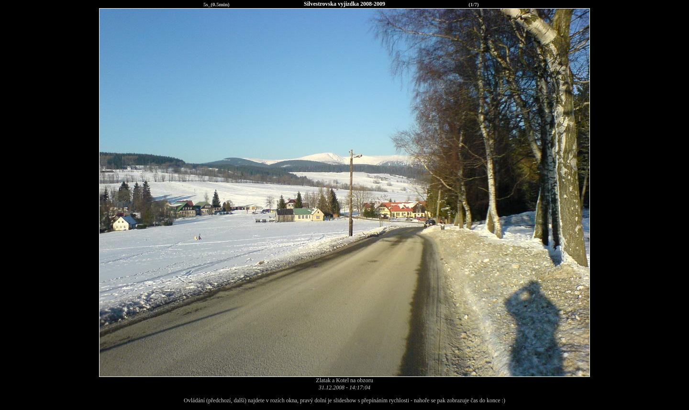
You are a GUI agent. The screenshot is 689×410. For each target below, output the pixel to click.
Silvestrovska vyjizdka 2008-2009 (344, 3)
